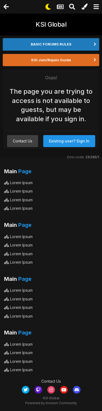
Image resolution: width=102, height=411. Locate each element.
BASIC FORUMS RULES (51, 44)
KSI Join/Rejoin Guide (51, 60)
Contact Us (22, 141)
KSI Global (51, 24)
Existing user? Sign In (69, 141)
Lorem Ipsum (18, 182)
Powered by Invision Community (51, 403)
